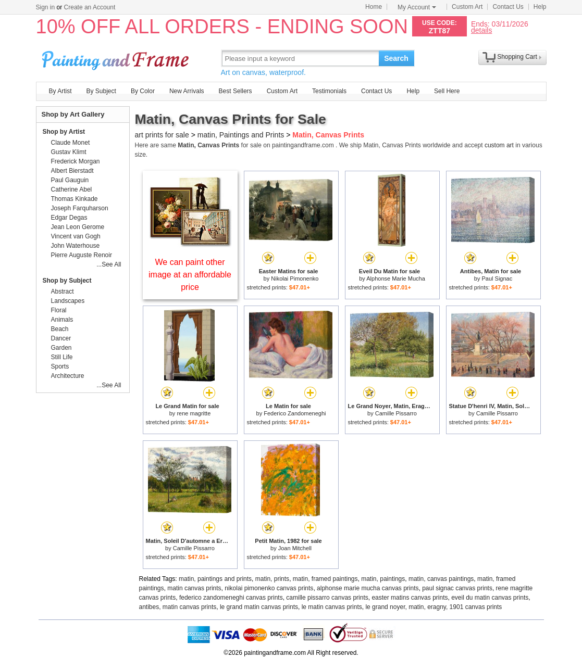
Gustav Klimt (68, 152)
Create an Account (90, 7)
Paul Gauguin (70, 180)
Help (540, 6)
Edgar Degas (69, 217)
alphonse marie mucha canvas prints (367, 588)
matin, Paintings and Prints (240, 135)
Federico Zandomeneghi (295, 413)
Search (396, 58)
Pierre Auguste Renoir (81, 255)
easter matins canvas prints (410, 597)
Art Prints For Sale (117, 58)
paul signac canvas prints (457, 588)
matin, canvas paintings (441, 578)
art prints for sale (162, 135)
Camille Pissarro (396, 413)
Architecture (67, 375)
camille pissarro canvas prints (327, 597)
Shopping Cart (517, 56)
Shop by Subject (67, 280)
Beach (60, 329)
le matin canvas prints (332, 607)
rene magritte (193, 413)
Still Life (62, 357)
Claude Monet (70, 142)
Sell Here (447, 91)
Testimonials (329, 91)
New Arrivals (186, 91)
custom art (499, 145)
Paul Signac (496, 278)
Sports (60, 366)
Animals (62, 319)
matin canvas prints (194, 588)
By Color (143, 91)
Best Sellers (235, 91)
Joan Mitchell (295, 548)
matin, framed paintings (325, 578)
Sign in (45, 7)
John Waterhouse (75, 245)
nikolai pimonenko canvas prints (269, 588)
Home (373, 6)
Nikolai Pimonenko (294, 278)
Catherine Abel (71, 189)
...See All (108, 264)
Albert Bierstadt (72, 170)
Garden (61, 347)
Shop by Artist (64, 131)
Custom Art (467, 6)
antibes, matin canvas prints (178, 607)
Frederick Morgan (75, 161)
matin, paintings (383, 578)
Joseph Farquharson (79, 208)
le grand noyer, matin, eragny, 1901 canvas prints (433, 607)
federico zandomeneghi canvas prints (231, 597)
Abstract (62, 291)
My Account (417, 7)
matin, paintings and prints (215, 578)
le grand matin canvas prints (259, 607)
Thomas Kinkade (74, 198)
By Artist (60, 91)
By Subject (101, 91)
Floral (59, 310)
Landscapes (68, 301)
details (481, 30)
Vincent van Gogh (76, 236)
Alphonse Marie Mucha (395, 278)
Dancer (61, 338)
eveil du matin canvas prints (489, 597)
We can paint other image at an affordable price (189, 275)
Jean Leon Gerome (78, 227)
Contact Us (507, 6)
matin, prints (272, 578)
